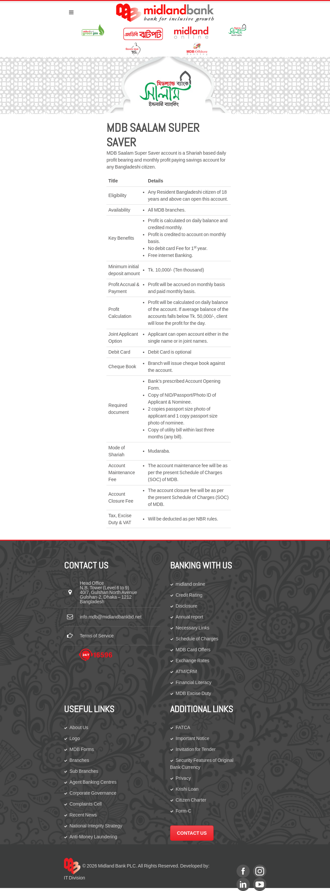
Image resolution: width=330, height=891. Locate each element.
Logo (75, 738)
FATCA (183, 727)
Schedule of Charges (197, 638)
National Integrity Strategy (96, 825)
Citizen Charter (191, 800)
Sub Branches (84, 771)
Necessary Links (193, 627)
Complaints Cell (86, 804)
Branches (79, 760)
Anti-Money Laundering (93, 836)
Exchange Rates (193, 660)
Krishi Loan (187, 789)
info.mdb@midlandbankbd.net (111, 617)
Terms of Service (97, 635)
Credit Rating (189, 595)
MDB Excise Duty (193, 693)
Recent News (83, 814)
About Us (79, 727)
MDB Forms (82, 749)
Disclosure (186, 606)
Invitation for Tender (196, 749)
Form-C (183, 811)
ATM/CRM (186, 671)
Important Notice (193, 738)
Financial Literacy (194, 682)
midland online (190, 584)
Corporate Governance (93, 793)
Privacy (183, 778)
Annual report (189, 616)
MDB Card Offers (193, 649)
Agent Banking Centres (93, 782)
